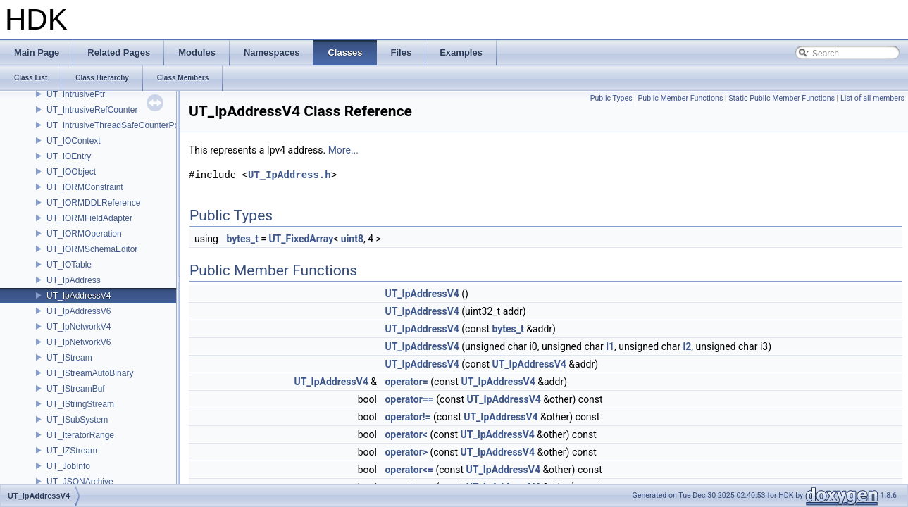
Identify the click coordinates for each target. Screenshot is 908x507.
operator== (409, 399)
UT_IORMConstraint (84, 187)
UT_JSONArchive (79, 482)
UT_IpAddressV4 (78, 296)
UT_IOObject (71, 172)
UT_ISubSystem (77, 420)
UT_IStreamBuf (75, 389)
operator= (406, 381)
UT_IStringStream (80, 404)
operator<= (409, 469)
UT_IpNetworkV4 (78, 327)
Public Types (611, 98)
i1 (610, 346)
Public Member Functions (680, 98)
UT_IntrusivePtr (75, 94)
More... (343, 150)
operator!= (407, 417)
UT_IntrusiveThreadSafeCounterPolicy (118, 125)
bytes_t (242, 238)
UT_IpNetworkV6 (78, 342)
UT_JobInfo (68, 466)
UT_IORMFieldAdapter (89, 218)
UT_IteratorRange (80, 435)
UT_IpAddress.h (289, 175)
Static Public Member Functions (781, 98)
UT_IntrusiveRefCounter (91, 110)
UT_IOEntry (68, 156)
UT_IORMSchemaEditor (91, 249)
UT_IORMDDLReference (93, 203)
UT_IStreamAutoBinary (89, 373)
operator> (406, 452)
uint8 (352, 238)
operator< (406, 434)
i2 (687, 346)
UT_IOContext (73, 141)
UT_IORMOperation (84, 234)
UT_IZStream (71, 451)
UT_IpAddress (73, 280)
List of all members (872, 98)
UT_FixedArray (300, 238)
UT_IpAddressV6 (78, 311)
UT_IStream (69, 358)
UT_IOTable (69, 265)
